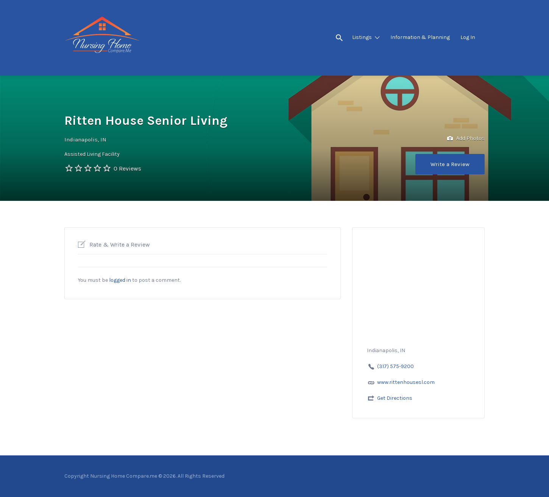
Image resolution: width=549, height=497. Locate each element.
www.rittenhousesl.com (406, 382)
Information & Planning (420, 37)
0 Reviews (127, 168)
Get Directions (394, 398)
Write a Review (449, 164)
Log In (467, 37)
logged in (120, 280)
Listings (362, 37)
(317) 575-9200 (395, 366)
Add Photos (466, 138)
